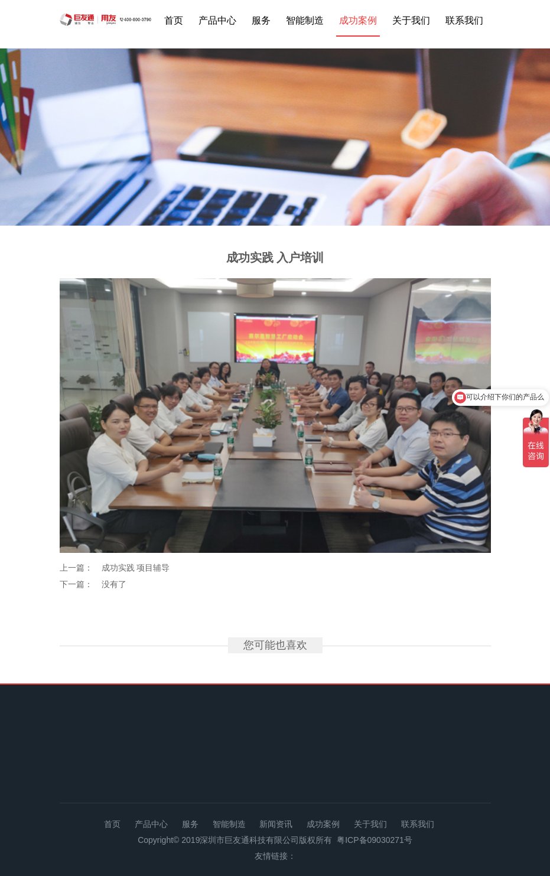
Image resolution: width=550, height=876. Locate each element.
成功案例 (358, 20)
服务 (261, 20)
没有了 (114, 584)
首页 (173, 20)
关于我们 (411, 20)
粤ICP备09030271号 (374, 840)
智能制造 (305, 20)
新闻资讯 (275, 824)
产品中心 (217, 20)
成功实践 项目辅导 (136, 567)
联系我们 (464, 20)
